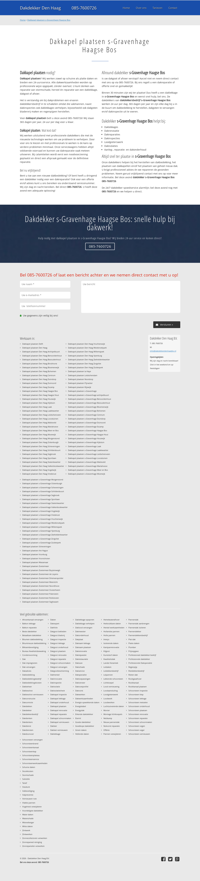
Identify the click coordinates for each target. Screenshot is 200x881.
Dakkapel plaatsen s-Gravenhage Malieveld (86, 462)
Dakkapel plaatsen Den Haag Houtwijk (39, 399)
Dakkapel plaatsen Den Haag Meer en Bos (40, 430)
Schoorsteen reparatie (138, 718)
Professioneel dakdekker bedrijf (142, 655)
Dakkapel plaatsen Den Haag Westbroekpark (87, 347)
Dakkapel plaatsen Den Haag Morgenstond (41, 438)
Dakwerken (80, 694)
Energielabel (80, 706)
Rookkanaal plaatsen (137, 686)
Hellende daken (82, 734)
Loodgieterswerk (110, 694)
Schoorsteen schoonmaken (140, 722)
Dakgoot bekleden (58, 631)
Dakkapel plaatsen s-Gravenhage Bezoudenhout (89, 403)
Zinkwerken (27, 834)
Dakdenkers (27, 722)
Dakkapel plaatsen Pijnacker (80, 383)
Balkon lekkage (28, 623)
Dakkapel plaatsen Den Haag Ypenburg (85, 355)
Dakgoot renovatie (58, 655)
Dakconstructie (28, 698)
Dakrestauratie (81, 659)
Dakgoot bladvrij (57, 635)
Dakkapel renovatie (58, 710)
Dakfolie (54, 627)
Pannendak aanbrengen (138, 623)
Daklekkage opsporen (84, 619)
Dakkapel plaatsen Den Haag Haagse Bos (40, 391)
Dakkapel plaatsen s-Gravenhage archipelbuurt (88, 395)
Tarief (24, 783)
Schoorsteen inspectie (138, 690)
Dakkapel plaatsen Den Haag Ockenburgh (40, 442)
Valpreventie (27, 795)
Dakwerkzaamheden (84, 698)
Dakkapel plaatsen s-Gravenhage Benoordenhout (89, 399)
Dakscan (79, 663)
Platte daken (133, 643)
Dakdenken (27, 718)
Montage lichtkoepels (112, 714)
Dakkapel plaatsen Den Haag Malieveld (39, 422)
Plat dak (132, 639)
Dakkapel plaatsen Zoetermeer (35, 566)
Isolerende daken (110, 643)
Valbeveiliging (28, 791)
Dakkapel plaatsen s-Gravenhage (82, 391)
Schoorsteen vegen (136, 726)
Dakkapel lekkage (57, 698)
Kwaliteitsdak (109, 659)
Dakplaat (79, 639)
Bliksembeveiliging (30, 647)
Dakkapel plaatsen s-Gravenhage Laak (84, 446)
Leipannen (108, 674)
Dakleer (53, 726)
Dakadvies (26, 671)
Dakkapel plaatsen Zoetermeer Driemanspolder (42, 578)
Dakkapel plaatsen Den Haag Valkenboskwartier (43, 466)
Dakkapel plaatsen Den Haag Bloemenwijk (40, 367)
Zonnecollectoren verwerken (34, 838)
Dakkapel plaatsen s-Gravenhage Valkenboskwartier (45, 507)
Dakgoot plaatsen (58, 651)
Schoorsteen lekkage (137, 698)
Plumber (132, 647)
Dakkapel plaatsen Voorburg (34, 554)
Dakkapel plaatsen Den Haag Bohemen (39, 371)
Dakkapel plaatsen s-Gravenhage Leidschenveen (89, 454)
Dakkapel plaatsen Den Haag (34, 347)
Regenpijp (132, 667)
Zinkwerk (26, 830)
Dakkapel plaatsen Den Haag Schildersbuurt (41, 450)
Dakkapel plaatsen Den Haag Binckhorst (39, 363)
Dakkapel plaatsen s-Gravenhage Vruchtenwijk (42, 519)
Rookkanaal (133, 682)
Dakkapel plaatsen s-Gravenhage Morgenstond (42, 479)
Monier (106, 710)
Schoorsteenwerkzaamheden (34, 763)
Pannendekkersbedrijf (138, 635)
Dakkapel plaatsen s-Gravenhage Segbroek (40, 495)
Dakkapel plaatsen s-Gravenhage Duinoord (86, 422)
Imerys (106, 639)
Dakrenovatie (81, 651)
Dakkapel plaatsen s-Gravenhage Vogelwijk (41, 511)
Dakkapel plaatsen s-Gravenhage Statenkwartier (43, 503)
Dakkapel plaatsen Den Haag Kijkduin (38, 403)
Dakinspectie (55, 682)
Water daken (27, 814)
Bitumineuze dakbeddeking (34, 643)
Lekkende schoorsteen (113, 679)
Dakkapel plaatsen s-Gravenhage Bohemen (86, 410)
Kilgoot (106, 651)
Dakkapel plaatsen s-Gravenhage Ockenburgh (42, 483)
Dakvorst (79, 690)
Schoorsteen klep (135, 694)
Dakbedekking (28, 674)
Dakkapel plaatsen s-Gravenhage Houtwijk (86, 438)
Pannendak (133, 619)
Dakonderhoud (82, 635)
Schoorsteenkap (29, 751)
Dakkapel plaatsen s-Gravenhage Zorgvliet (40, 538)
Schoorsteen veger (136, 730)
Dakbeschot (27, 690)
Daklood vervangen (83, 627)
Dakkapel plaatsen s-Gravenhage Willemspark (42, 527)
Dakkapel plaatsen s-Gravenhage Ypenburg (41, 531)
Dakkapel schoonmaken (60, 718)
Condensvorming (29, 655)
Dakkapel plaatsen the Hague (35, 550)
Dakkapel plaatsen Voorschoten (36, 558)
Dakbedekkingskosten (32, 682)
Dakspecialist (81, 674)
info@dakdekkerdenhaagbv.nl (163, 351)
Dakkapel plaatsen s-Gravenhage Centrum (86, 415)
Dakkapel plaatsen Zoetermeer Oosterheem (41, 590)
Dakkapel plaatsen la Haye (79, 371)
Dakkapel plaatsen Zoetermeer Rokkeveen (40, 598)
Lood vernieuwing (111, 686)
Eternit (78, 718)
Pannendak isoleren (137, 627)
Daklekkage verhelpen (85, 623)
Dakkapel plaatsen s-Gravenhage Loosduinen (88, 458)
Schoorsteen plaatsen (137, 710)
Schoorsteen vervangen (32, 739)
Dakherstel (55, 674)
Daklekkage (55, 734)
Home (23, 20)
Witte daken (27, 826)
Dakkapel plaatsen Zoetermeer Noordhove (40, 586)
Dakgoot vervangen (58, 667)
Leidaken (107, 667)
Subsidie (26, 779)
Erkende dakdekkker (84, 714)
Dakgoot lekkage (57, 643)
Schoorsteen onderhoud (139, 706)
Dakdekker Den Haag (40, 8)
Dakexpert (54, 623)
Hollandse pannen (111, 631)
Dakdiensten (27, 730)
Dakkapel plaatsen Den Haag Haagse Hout (40, 395)
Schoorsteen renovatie (138, 714)
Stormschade (28, 775)
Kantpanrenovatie (111, 647)
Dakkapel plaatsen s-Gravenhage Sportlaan (41, 499)
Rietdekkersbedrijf (136, 671)
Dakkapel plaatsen (58, 706)
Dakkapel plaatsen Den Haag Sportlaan (39, 458)
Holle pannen (109, 635)
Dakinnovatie (56, 679)
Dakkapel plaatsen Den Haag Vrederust (39, 474)
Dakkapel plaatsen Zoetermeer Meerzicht (40, 582)
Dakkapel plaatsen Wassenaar (35, 562)
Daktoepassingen (82, 679)
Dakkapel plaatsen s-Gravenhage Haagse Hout (88, 434)
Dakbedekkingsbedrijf (31, 679)
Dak (24, 659)
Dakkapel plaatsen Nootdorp (80, 379)
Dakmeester (80, 631)
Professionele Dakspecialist (140, 663)
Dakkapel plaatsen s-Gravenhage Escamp (86, 426)
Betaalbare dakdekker (31, 635)
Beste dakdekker (29, 631)
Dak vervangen (28, 667)
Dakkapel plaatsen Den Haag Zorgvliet (84, 363)
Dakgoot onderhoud (59, 647)
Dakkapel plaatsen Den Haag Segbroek (39, 454)
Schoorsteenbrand (30, 743)
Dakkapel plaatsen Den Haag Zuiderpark (85, 367)
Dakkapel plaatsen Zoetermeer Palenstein (40, 594)
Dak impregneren (29, 663)
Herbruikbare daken (112, 623)
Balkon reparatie (29, 627)
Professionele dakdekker (139, 659)
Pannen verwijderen (112, 734)
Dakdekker (27, 710)
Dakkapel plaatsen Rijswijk (79, 387)
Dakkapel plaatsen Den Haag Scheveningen (41, 446)
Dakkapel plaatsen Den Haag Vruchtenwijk (86, 344)
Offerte (106, 730)
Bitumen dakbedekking (32, 639)
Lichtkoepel (108, 682)
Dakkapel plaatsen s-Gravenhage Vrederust (41, 515)
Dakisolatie (55, 686)
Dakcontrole (27, 702)
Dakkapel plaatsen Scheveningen (36, 546)
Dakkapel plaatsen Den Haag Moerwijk (39, 434)
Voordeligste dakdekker (32, 810)
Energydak (79, 710)
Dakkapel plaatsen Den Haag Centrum (38, 375)
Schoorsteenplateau (31, 755)
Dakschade (80, 667)
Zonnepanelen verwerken (33, 846)
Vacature (26, 787)
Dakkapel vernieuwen (59, 722)
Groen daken (81, 730)
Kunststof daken (110, 655)
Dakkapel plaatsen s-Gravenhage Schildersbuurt (43, 491)
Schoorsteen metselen (138, 702)
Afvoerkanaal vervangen (32, 619)
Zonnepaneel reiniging (32, 842)
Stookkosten (27, 771)
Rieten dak (133, 674)
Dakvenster (80, 682)
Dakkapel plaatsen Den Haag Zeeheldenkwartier (89, 359)
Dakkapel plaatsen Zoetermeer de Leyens (40, 574)
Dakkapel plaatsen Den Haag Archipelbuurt (41, 351)
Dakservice (80, 671)
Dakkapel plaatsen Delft (32, 344)
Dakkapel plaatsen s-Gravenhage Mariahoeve (87, 466)
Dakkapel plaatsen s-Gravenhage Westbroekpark (43, 523)
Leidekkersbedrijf (110, 671)
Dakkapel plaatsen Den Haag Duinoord (39, 383)
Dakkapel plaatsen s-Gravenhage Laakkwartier (88, 450)
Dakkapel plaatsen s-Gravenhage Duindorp (86, 418)
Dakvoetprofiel (81, 686)
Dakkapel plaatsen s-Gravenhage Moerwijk (86, 474)
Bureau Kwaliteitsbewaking (34, 651)
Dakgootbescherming (59, 671)
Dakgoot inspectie (58, 639)
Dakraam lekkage (82, 643)
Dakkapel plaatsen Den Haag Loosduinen (40, 418)
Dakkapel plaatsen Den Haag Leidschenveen (41, 415)
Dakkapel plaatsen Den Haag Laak (37, 407)
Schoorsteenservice (30, 759)
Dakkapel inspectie (58, 694)
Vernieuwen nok (29, 798)
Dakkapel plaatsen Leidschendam (82, 375)
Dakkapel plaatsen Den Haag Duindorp (39, 379)
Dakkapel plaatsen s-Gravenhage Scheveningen (42, 487)
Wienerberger (28, 822)
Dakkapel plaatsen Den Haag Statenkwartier (41, 462)
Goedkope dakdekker (84, 726)
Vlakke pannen (28, 802)
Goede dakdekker (83, 722)
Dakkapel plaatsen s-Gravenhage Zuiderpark (41, 542)
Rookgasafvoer (134, 679)
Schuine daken (28, 767)
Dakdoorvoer (28, 734)
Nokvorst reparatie (111, 726)
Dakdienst (26, 726)
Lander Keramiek (110, 663)
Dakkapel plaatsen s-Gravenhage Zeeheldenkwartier (45, 534)
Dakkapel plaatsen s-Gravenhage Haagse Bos (48, 20)
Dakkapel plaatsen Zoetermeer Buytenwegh (41, 570)
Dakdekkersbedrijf (30, 714)
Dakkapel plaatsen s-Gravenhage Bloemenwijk (88, 407)
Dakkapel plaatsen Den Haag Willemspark (86, 351)
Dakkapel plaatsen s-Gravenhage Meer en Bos (88, 470)
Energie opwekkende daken (87, 702)
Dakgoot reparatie (58, 659)
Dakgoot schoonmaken (60, 663)
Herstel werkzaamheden (113, 627)
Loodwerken (108, 702)
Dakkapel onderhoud (59, 702)
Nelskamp (107, 718)
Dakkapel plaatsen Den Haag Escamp (38, 387)
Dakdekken (27, 706)
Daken (53, 619)
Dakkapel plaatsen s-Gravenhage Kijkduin (86, 442)
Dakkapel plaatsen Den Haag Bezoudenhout (41, 359)
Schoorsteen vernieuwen (139, 734)
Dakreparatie (80, 655)
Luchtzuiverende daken (113, 706)
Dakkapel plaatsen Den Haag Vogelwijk (39, 470)
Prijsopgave (133, 651)
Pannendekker (134, 631)
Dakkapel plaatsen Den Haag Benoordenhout (42, 355)
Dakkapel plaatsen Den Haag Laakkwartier (40, 410)
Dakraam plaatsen (83, 647)
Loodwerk (107, 698)
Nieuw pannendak (111, 722)
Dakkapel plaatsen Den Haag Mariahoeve (40, 426)
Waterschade (27, 818)
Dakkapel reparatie (58, 714)
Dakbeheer (27, 686)
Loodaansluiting (110, 690)
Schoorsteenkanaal (30, 747)
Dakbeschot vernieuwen (32, 694)
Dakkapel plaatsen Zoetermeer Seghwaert (40, 601)
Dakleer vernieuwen (59, 730)
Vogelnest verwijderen (32, 806)
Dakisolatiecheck (57, 690)
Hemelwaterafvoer (111, 619)
